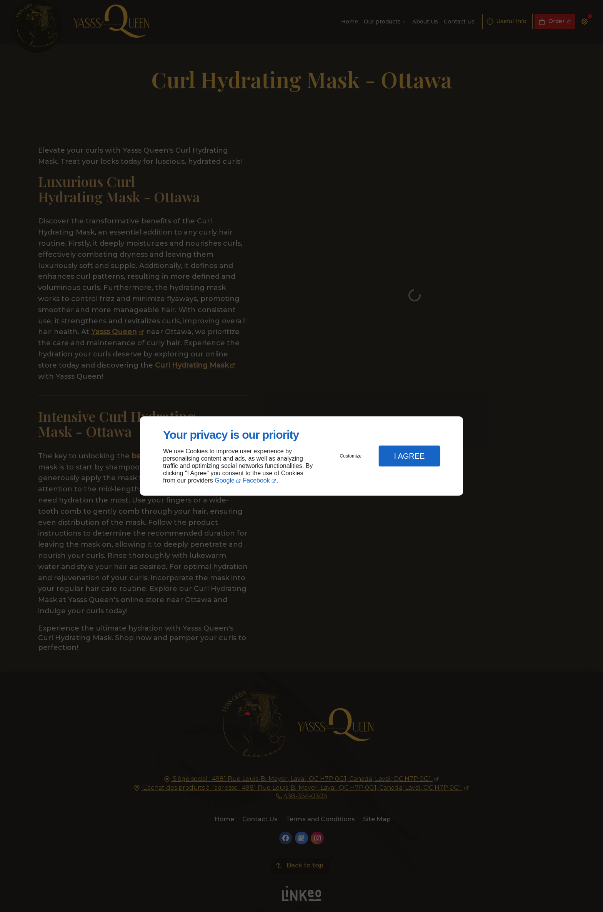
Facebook (256, 480)
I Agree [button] (409, 456)
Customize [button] (351, 456)
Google (225, 480)
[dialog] (301, 456)
